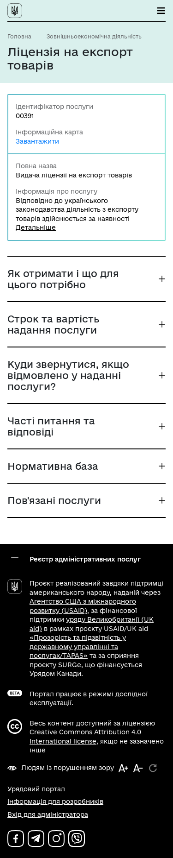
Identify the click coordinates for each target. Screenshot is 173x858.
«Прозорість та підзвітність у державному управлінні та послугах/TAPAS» (78, 646)
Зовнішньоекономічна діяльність (94, 36)
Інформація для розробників (55, 801)
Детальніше (36, 227)
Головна (19, 36)
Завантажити (37, 141)
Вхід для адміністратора (47, 814)
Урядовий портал (36, 789)
